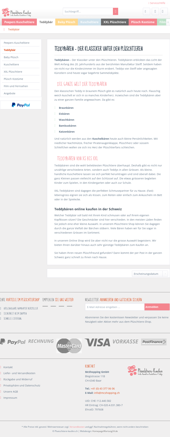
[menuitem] (90, 11)
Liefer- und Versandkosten (19, 373)
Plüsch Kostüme (13, 79)
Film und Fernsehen (16, 86)
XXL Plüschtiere (13, 71)
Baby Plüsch (11, 57)
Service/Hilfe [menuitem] (157, 3)
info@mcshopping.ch (107, 393)
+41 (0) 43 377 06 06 (103, 388)
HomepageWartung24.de (105, 431)
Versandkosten (77, 426)
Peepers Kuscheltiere (16, 42)
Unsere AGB (10, 391)
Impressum (10, 397)
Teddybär (10, 50)
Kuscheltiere (11, 64)
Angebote (9, 93)
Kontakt (8, 367)
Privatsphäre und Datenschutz (21, 385)
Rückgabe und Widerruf (17, 379)
